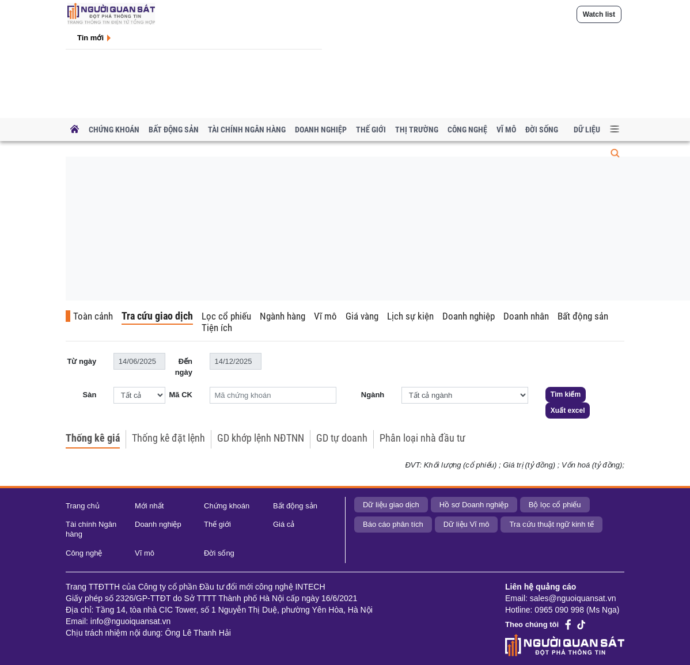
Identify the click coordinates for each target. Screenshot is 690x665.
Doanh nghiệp (321, 129)
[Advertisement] (373, 244)
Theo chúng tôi (532, 624)
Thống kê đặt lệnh (168, 438)
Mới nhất (149, 505)
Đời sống (541, 129)
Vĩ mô (506, 129)
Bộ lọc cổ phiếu (555, 504)
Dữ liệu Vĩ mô (466, 524)
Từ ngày (81, 361)
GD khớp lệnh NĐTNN (260, 438)
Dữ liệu (587, 129)
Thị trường (416, 129)
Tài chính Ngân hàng (247, 129)
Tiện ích (217, 327)
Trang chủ (83, 505)
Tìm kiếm (566, 394)
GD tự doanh (341, 438)
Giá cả (283, 524)
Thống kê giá (93, 438)
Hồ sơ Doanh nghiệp (474, 504)
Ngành (372, 394)
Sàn (89, 394)
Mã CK (180, 394)
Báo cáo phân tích (393, 524)
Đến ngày (183, 367)
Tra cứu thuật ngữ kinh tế (551, 524)
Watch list (599, 14)
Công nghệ (467, 129)
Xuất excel (568, 410)
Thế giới (371, 129)
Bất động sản (174, 129)
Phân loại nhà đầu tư (422, 438)
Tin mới (90, 37)
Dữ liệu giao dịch (391, 504)
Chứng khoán (114, 129)
